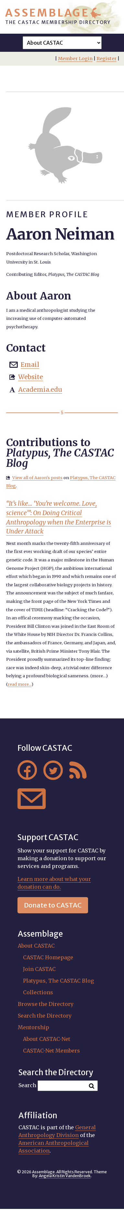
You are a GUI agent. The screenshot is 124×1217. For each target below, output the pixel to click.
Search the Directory (45, 1015)
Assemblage (47, 12)
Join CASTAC (39, 969)
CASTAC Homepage (48, 957)
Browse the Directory (45, 1004)
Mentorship (33, 1027)
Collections (38, 992)
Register (106, 59)
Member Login (75, 59)
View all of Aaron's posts (37, 477)
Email (30, 364)
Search (27, 1085)
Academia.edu (40, 389)
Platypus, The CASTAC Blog (58, 980)
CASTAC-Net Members (51, 1050)
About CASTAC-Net (46, 1039)
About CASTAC (36, 945)
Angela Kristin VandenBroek (65, 1175)
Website (30, 377)
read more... (19, 684)
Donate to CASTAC (53, 905)
